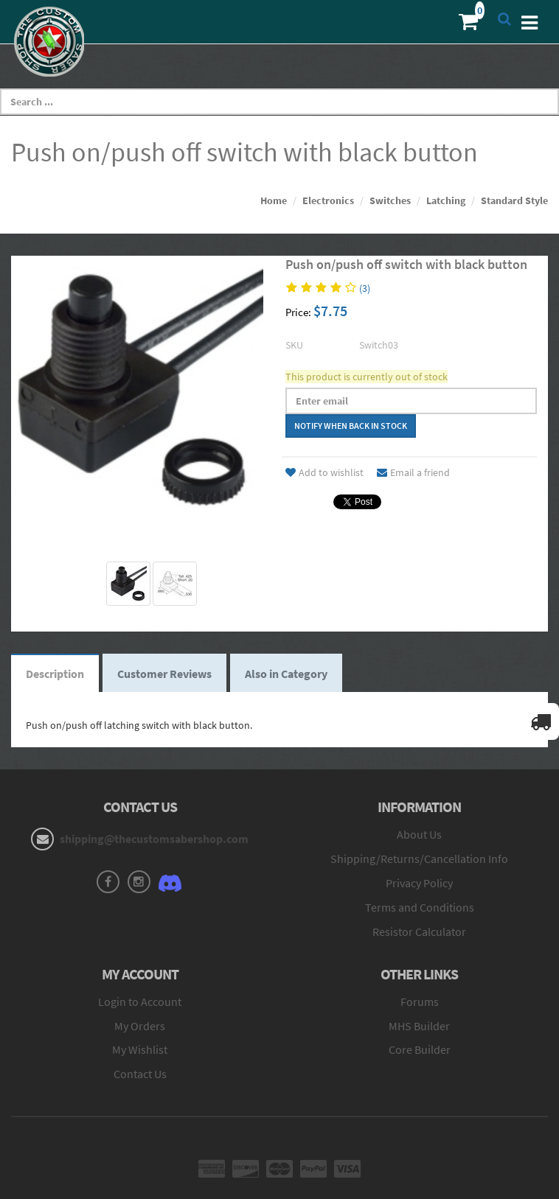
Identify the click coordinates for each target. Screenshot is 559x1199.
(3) (364, 288)
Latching (445, 200)
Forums (419, 1001)
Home (273, 200)
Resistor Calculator (419, 931)
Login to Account (139, 1001)
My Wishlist (139, 1049)
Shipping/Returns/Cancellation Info (419, 858)
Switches (390, 200)
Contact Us (140, 1073)
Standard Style (514, 200)
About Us (419, 834)
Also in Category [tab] (286, 673)
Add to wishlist (324, 472)
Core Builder (420, 1049)
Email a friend (413, 472)
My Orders (139, 1025)
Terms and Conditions (419, 907)
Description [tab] (55, 673)
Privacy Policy (419, 882)
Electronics (328, 200)
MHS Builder (419, 1025)
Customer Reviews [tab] (164, 673)
